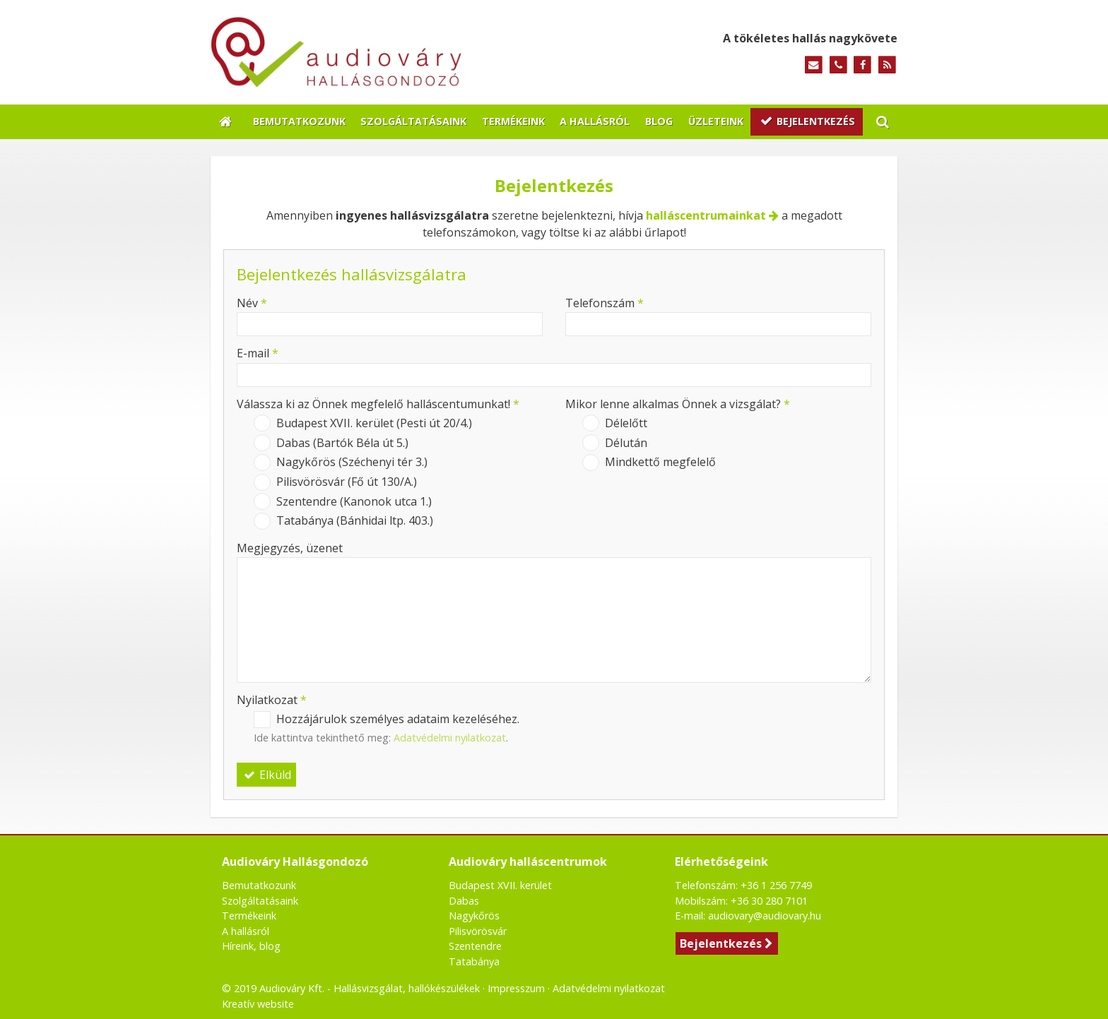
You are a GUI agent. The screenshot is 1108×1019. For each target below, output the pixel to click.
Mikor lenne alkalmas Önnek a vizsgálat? (677, 404)
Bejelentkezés (726, 943)
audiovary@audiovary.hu (764, 915)
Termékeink (249, 915)
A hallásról (245, 931)
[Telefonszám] (838, 65)
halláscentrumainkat (706, 215)
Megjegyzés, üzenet (290, 548)
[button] (882, 122)
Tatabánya (474, 961)
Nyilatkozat (272, 700)
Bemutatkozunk (259, 885)
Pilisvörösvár (478, 931)
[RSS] (887, 65)
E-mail (257, 353)
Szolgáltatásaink (260, 900)
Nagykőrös (474, 915)
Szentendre (475, 946)
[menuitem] (299, 122)
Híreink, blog (251, 946)
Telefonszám (604, 303)
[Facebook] (862, 65)
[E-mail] (813, 65)
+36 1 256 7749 (776, 885)
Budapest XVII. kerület (500, 885)
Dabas (464, 900)
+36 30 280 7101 (769, 900)
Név (252, 303)
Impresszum (516, 988)
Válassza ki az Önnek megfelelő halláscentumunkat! (378, 404)
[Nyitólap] (390, 52)
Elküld (266, 774)
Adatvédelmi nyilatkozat (450, 737)
